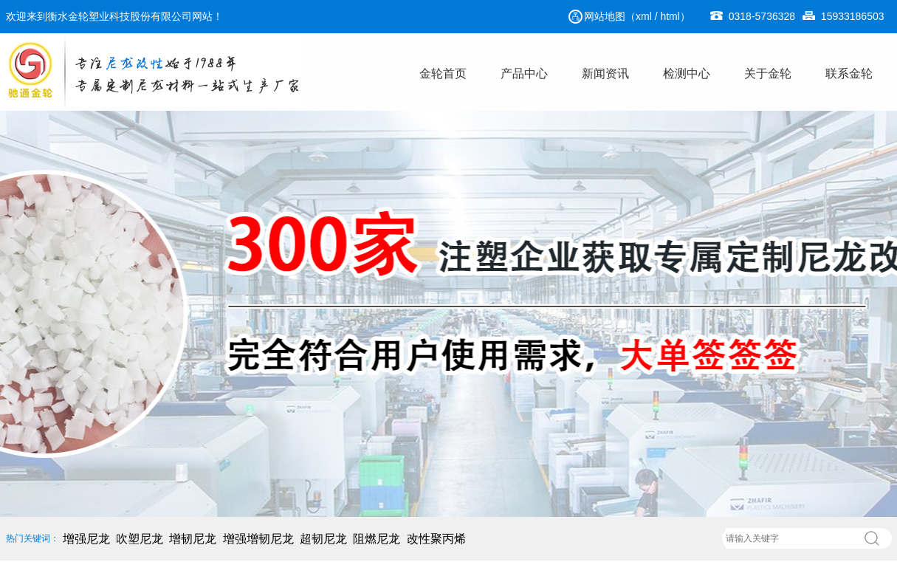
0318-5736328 (752, 4)
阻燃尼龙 (376, 538)
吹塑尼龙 (139, 538)
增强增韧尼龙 (258, 538)
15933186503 (843, 4)
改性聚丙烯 (436, 538)
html (669, 16)
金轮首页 (443, 73)
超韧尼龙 (323, 538)
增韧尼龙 (192, 538)
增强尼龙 (86, 538)
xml (644, 16)
